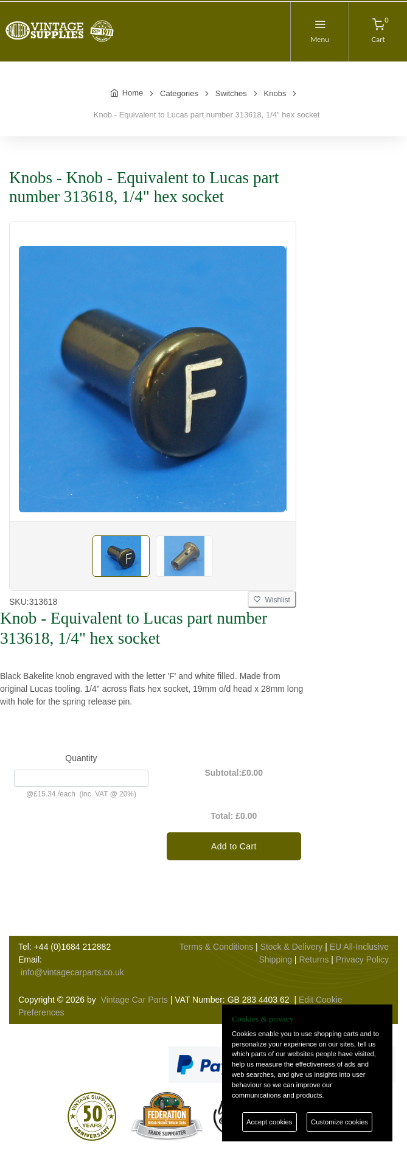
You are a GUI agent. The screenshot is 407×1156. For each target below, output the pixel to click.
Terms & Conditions (216, 947)
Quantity (81, 758)
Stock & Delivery (291, 947)
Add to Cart (234, 846)
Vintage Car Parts (134, 1000)
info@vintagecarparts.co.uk (72, 972)
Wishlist (272, 600)
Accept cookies (269, 1122)
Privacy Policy (362, 959)
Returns (314, 959)
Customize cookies (339, 1122)
